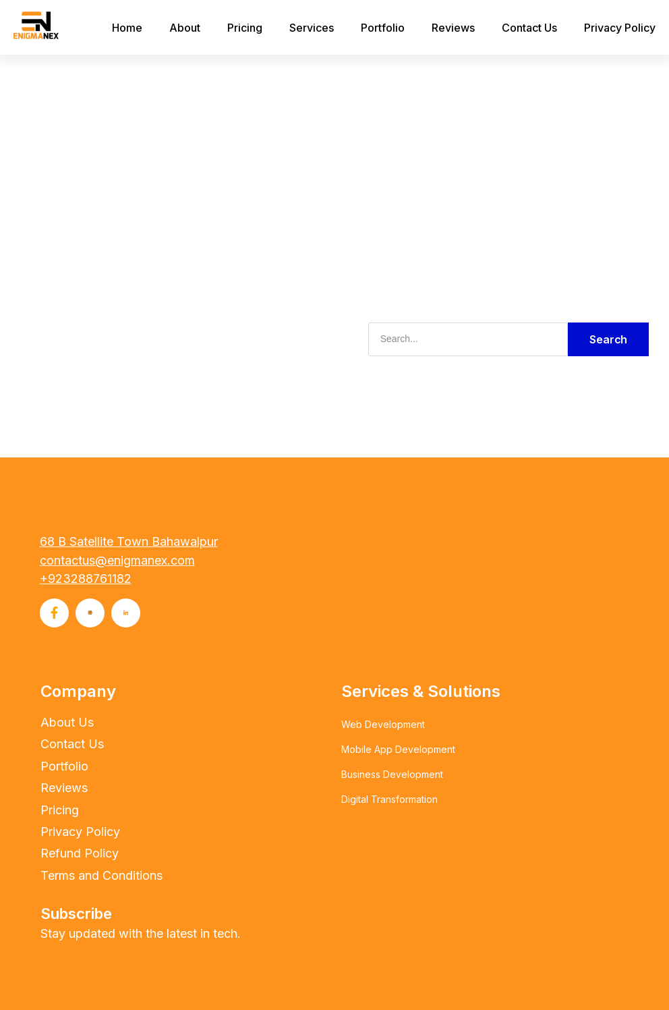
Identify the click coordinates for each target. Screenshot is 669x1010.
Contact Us (529, 27)
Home (127, 27)
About (184, 27)
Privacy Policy (620, 27)
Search (608, 338)
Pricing (244, 27)
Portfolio (383, 27)
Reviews (453, 27)
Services (311, 27)
